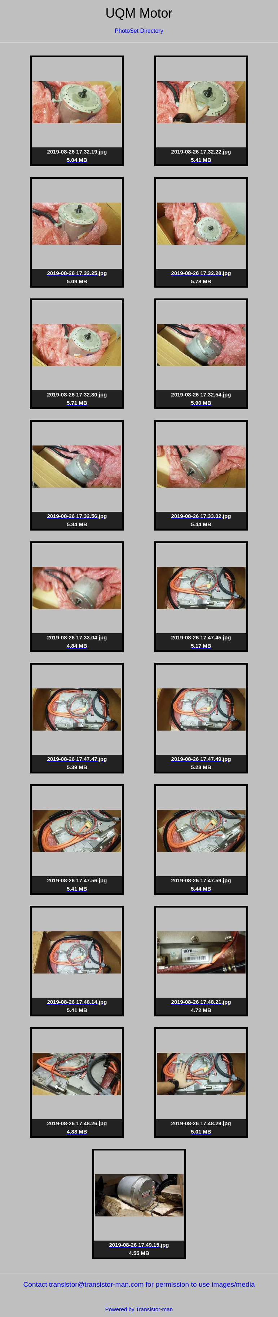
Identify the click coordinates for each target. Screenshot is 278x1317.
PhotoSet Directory (139, 31)
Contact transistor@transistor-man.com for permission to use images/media (139, 1284)
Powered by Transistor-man (139, 1309)
